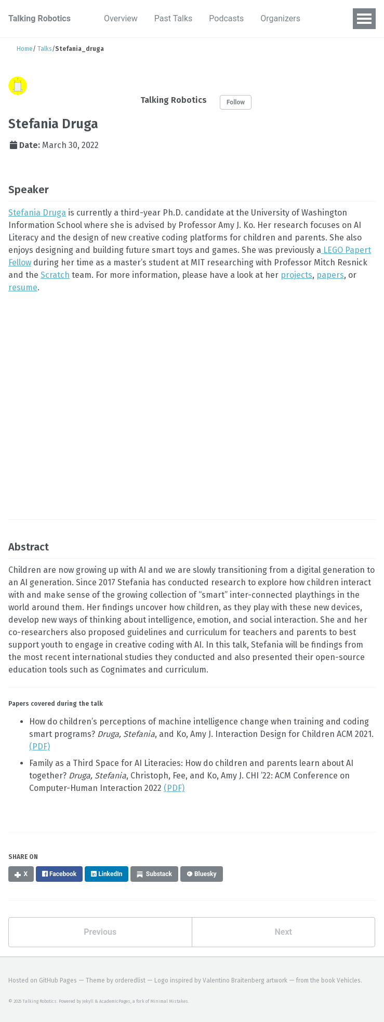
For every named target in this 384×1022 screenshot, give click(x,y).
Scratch (55, 275)
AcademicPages (114, 1001)
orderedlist (130, 980)
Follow (236, 102)
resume (22, 287)
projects (296, 275)
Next (283, 932)
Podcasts (226, 18)
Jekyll (88, 1001)
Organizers (280, 18)
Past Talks (173, 18)
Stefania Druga (37, 213)
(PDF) (39, 746)
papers (330, 275)
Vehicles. (349, 980)
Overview (121, 18)
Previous (100, 932)
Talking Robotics (39, 18)
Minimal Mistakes (169, 1001)
